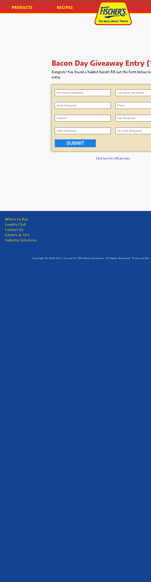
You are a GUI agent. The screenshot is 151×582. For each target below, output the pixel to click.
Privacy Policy (140, 258)
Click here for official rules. (113, 158)
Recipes (65, 7)
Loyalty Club (15, 224)
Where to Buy (16, 219)
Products (22, 7)
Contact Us (14, 230)
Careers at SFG (17, 235)
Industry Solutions (21, 240)
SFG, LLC (61, 258)
